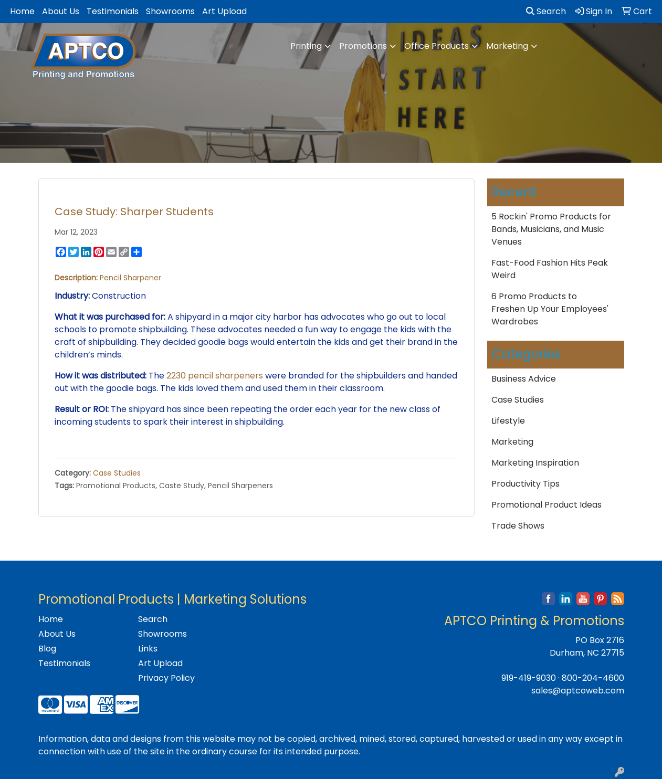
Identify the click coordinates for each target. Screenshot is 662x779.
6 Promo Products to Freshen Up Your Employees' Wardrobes (549, 309)
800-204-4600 (593, 678)
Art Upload (224, 11)
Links (147, 649)
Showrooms (170, 11)
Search (546, 11)
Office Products (436, 46)
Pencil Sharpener (129, 277)
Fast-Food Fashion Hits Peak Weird (549, 269)
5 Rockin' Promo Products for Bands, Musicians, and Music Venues (551, 229)
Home (22, 11)
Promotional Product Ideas (546, 505)
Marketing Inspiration (535, 463)
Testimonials (113, 11)
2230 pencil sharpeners (214, 376)
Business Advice (523, 379)
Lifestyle (508, 421)
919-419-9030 (528, 678)
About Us (60, 11)
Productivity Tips (525, 484)
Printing (306, 46)
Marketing (507, 46)
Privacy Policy (166, 678)
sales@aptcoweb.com (577, 691)
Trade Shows (517, 526)
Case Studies (117, 473)
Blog (47, 649)
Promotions (363, 46)
